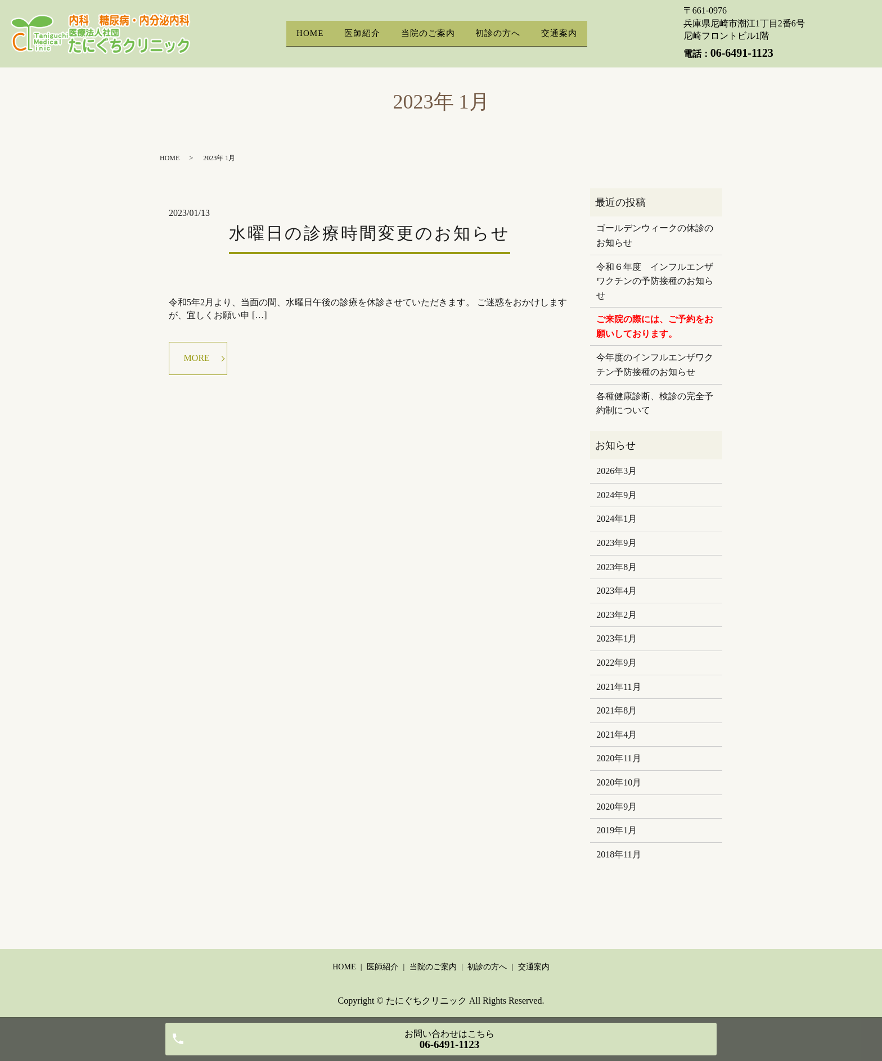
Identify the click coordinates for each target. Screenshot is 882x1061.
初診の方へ (499, 33)
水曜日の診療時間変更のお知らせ (369, 233)
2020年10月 (618, 782)
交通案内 (560, 33)
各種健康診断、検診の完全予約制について (654, 403)
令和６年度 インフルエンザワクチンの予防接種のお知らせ (654, 281)
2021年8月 (616, 710)
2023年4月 (616, 590)
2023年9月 (616, 543)
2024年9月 (616, 495)
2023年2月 (616, 615)
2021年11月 (618, 687)
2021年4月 (616, 734)
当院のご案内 (428, 33)
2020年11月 (618, 758)
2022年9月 (616, 662)
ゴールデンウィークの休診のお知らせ (654, 235)
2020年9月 (616, 806)
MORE (197, 358)
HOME (309, 33)
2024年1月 (616, 518)
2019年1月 (616, 830)
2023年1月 (616, 638)
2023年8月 (616, 567)
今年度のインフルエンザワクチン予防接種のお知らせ (654, 365)
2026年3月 (616, 471)
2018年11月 (618, 854)
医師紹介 (363, 33)
